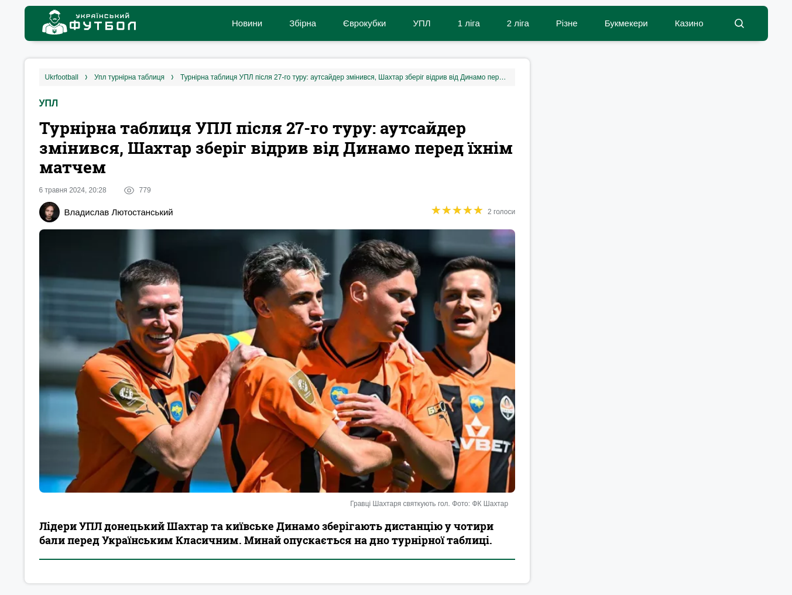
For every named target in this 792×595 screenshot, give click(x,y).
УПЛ (421, 23)
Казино (689, 23)
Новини (247, 23)
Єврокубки (364, 23)
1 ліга (469, 23)
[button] (740, 23)
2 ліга (518, 23)
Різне (567, 23)
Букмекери (626, 23)
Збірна (302, 23)
